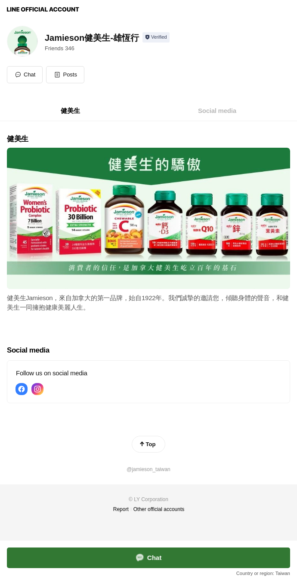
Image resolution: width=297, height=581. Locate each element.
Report (121, 509)
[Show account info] (156, 37)
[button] (65, 74)
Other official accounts (159, 509)
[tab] (70, 110)
